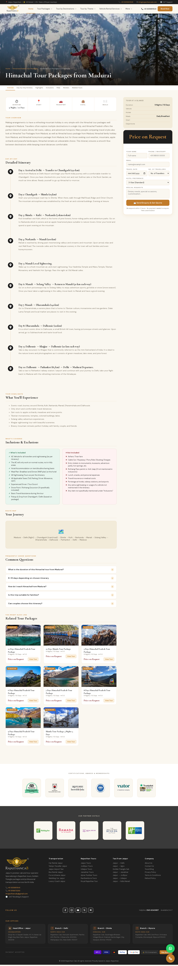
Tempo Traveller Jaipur (58, 867)
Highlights (48, 88)
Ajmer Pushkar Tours (89, 876)
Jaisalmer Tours (87, 873)
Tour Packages (44, 9)
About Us (148, 864)
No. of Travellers (157, 170)
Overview (12, 88)
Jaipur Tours (86, 864)
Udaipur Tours (86, 870)
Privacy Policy (150, 873)
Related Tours (98, 88)
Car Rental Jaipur (56, 864)
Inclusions (62, 88)
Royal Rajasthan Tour (89, 882)
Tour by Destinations (66, 9)
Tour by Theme (88, 9)
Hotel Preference (134, 179)
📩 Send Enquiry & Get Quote (148, 204)
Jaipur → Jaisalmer (120, 873)
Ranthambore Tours (89, 879)
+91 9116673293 (13, 892)
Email (128, 161)
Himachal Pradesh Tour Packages (25, 69)
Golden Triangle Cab (121, 870)
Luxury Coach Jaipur (57, 882)
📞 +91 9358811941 (148, 9)
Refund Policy (150, 879)
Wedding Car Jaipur (57, 879)
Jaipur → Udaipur (120, 879)
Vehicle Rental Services (110, 9)
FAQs (73, 88)
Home (30, 9)
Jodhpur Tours (87, 867)
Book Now (165, 9)
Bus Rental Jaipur (56, 873)
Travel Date (131, 170)
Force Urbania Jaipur (57, 876)
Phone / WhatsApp (157, 153)
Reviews (83, 88)
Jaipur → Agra (118, 867)
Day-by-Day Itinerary (30, 88)
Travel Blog (149, 870)
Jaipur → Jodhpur (120, 876)
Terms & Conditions (153, 876)
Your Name (131, 153)
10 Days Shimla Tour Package (58, 650)
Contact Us (149, 867)
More (129, 9)
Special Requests (134, 188)
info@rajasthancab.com (147, 2)
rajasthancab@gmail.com (17, 895)
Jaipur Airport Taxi (56, 870)
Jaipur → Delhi (118, 864)
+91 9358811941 (127, 2)
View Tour (33, 660)
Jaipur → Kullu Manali (121, 882)
